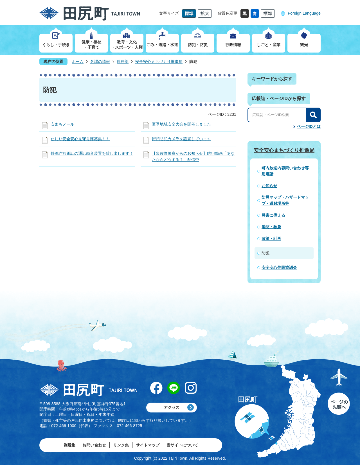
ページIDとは (309, 126)
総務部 (123, 61)
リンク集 (121, 445)
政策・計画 (271, 238)
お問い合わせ (94, 445)
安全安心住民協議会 (279, 267)
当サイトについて (182, 445)
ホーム (78, 61)
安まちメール (62, 124)
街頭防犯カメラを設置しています (181, 139)
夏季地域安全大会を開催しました (181, 124)
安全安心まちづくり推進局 (159, 61)
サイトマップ (147, 445)
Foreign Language (304, 13)
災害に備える (273, 215)
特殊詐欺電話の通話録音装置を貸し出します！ (92, 153)
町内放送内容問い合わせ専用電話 (285, 171)
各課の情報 (100, 61)
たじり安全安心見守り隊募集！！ (80, 139)
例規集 (69, 445)
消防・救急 (271, 226)
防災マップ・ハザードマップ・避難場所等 (285, 200)
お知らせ (269, 185)
